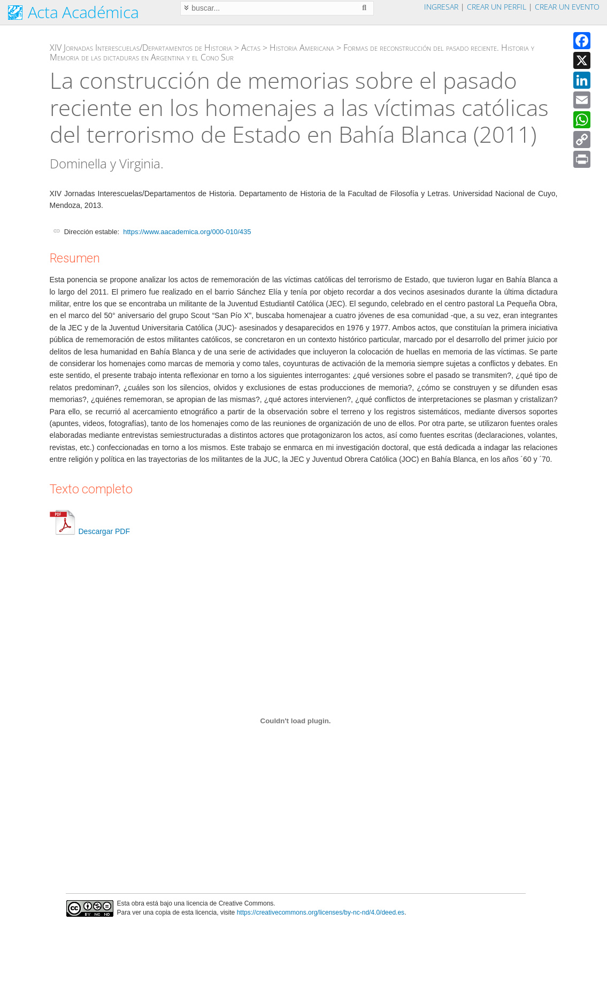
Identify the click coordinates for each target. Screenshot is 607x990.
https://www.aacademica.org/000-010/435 (187, 232)
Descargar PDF (90, 531)
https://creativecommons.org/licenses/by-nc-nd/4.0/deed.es (321, 912)
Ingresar (441, 7)
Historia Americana (302, 47)
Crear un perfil (496, 7)
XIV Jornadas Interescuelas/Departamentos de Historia (141, 47)
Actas (250, 47)
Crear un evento (567, 7)
